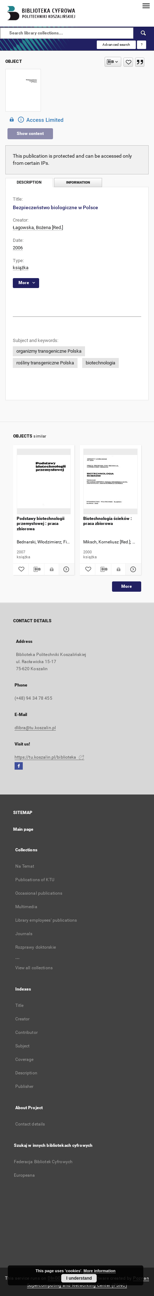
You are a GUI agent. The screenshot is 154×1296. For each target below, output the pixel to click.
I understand (79, 1278)
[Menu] (145, 5)
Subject (22, 1045)
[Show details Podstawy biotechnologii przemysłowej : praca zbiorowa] (65, 569)
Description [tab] (29, 182)
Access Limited (35, 119)
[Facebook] (19, 766)
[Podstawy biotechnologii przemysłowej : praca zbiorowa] (44, 482)
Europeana (24, 1175)
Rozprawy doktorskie (35, 947)
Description (26, 1072)
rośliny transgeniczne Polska (45, 362)
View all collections (34, 967)
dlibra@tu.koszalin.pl (35, 727)
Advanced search (116, 45)
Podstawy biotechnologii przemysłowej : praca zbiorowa (40, 523)
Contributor (26, 1032)
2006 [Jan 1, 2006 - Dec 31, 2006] (18, 247)
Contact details (30, 1124)
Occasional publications (39, 893)
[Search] (143, 33)
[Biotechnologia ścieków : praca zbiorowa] (110, 482)
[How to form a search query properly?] (141, 44)
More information (100, 1271)
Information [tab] (78, 182)
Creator (22, 1018)
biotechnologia (100, 362)
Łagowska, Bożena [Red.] (38, 227)
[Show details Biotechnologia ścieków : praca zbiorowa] (132, 569)
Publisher (24, 1086)
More (126, 586)
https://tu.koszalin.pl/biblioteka (49, 757)
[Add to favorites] (128, 62)
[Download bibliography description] (36, 569)
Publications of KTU (34, 879)
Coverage (24, 1059)
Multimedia (26, 906)
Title (19, 1005)
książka (20, 267)
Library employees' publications (46, 920)
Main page (23, 829)
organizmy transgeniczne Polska (48, 351)
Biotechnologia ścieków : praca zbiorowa (107, 521)
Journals (24, 933)
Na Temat (24, 866)
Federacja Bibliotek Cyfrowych (43, 1161)
